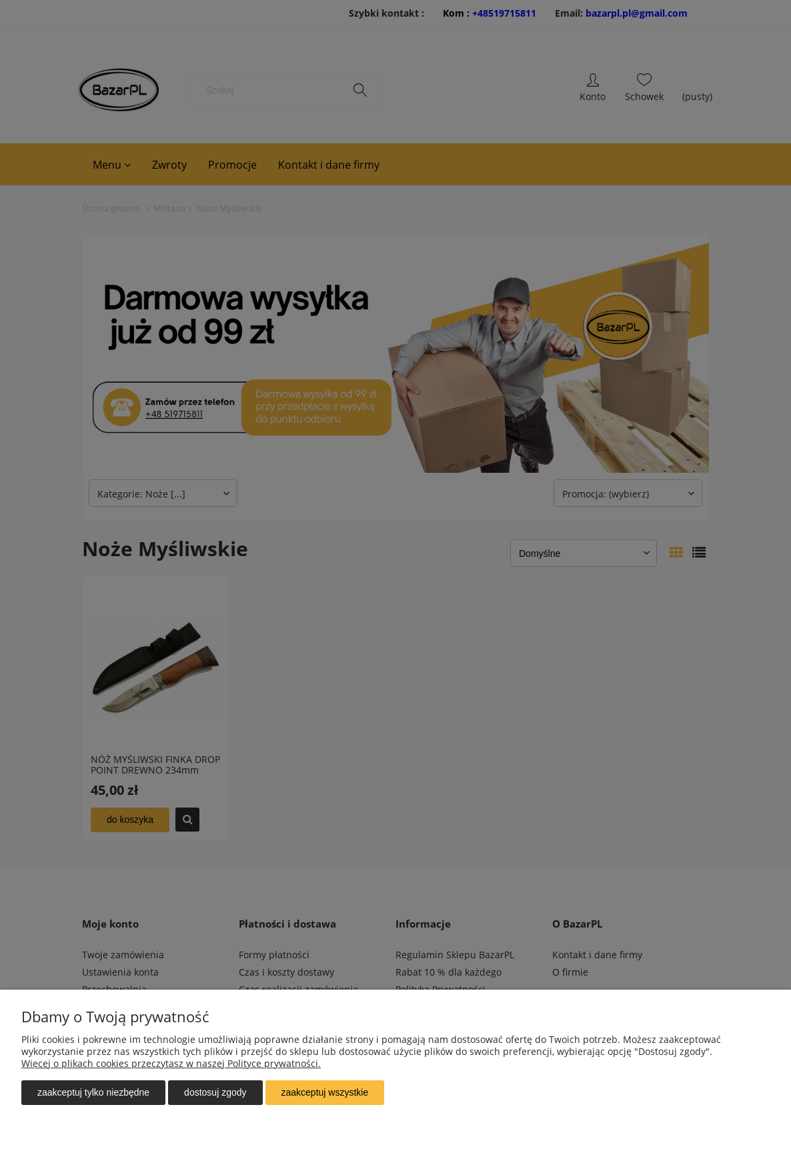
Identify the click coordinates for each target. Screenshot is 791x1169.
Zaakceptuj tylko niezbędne (93, 1092)
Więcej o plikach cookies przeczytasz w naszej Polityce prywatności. (171, 1063)
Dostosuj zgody (215, 1092)
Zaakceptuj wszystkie (325, 1092)
